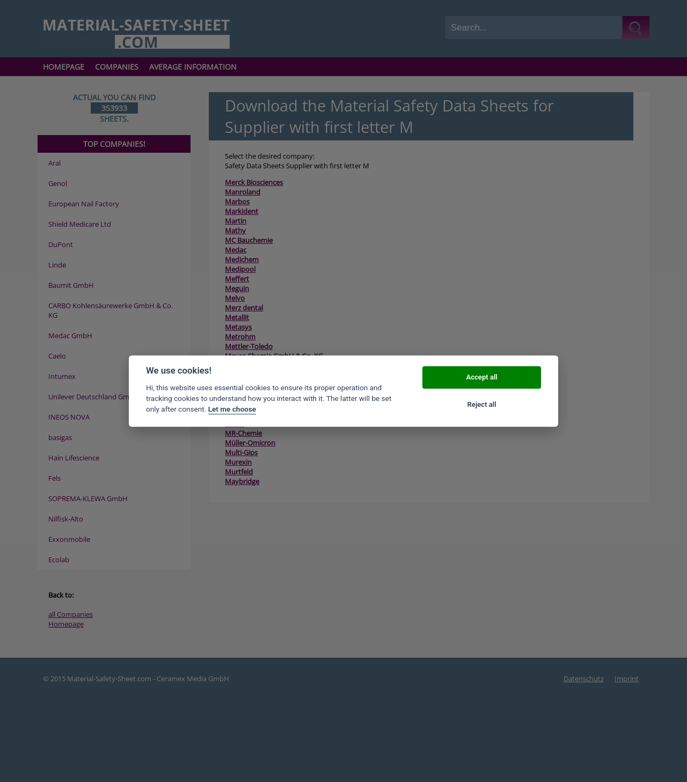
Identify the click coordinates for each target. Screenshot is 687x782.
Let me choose (232, 409)
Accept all (481, 378)
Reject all (481, 404)
